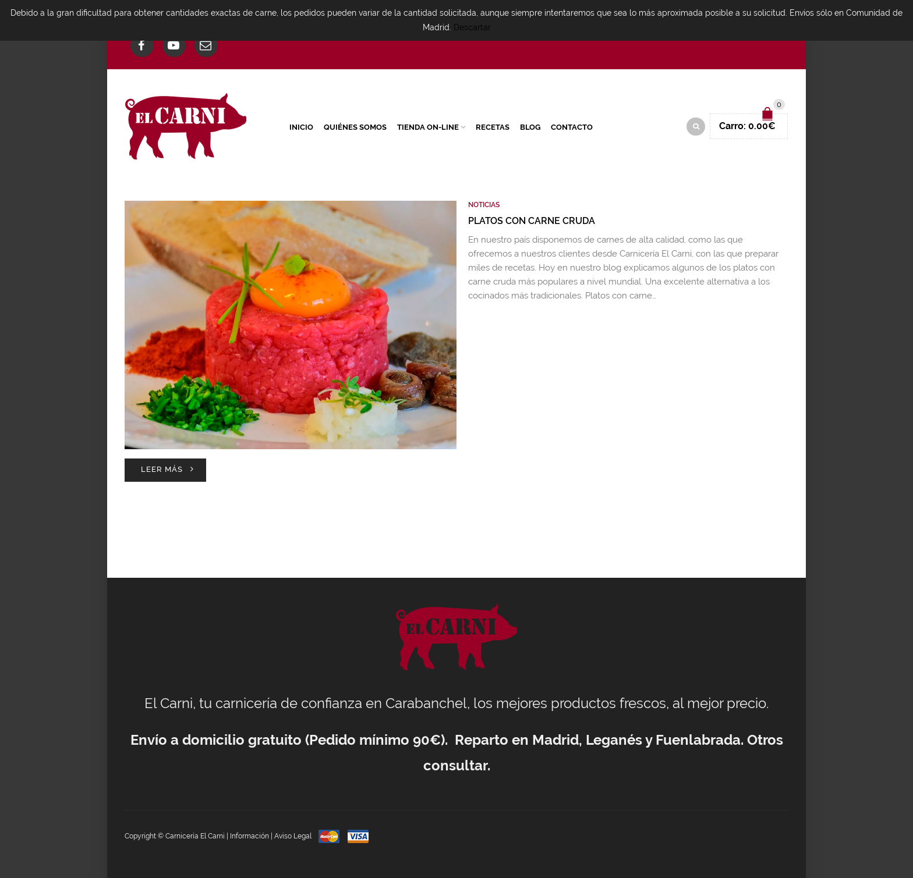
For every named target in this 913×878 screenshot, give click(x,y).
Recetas (492, 127)
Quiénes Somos (355, 127)
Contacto (572, 127)
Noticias (484, 205)
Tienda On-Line (428, 127)
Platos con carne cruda (531, 220)
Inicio (301, 127)
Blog (530, 127)
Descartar (472, 27)
